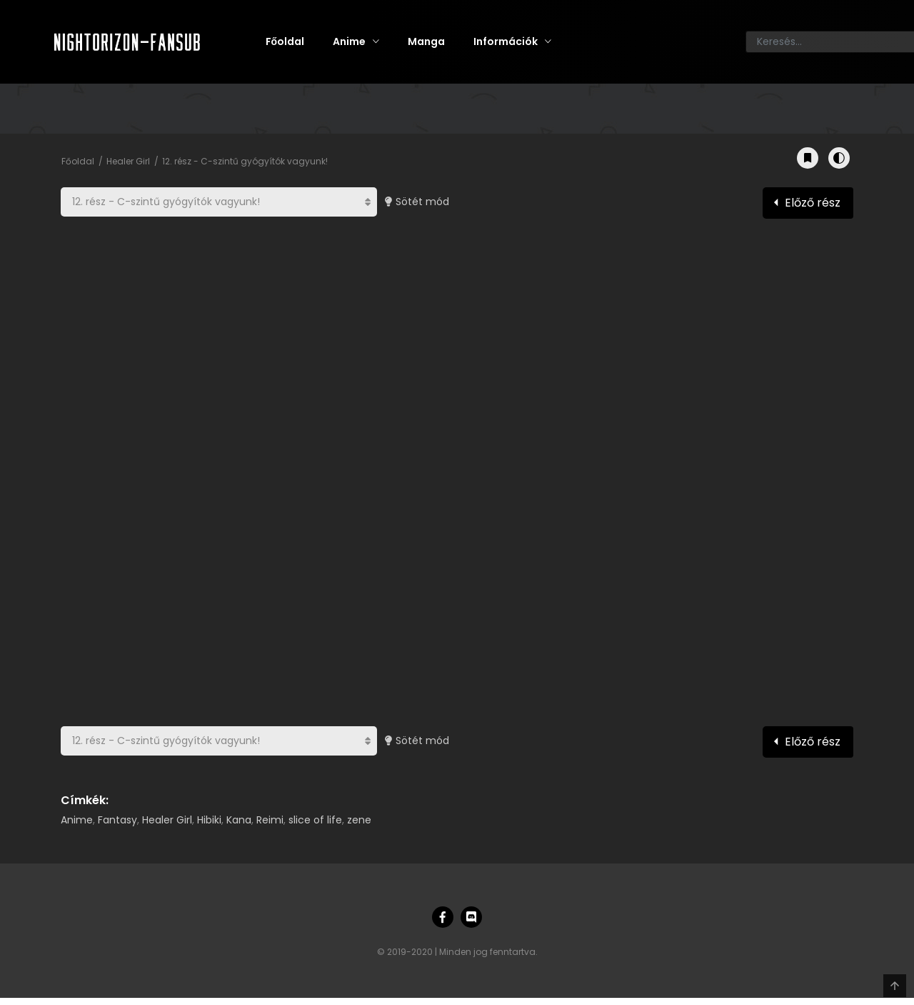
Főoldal (285, 41)
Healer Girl (128, 161)
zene (359, 820)
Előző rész (812, 202)
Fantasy (117, 820)
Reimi (269, 820)
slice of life (315, 820)
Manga (426, 41)
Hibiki (209, 820)
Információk (505, 41)
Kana (238, 820)
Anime (349, 41)
